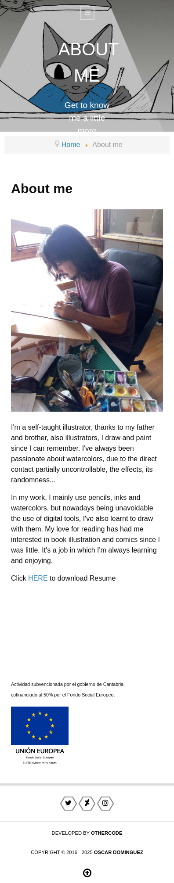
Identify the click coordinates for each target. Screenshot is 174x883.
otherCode (106, 833)
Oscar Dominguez (118, 852)
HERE (37, 578)
